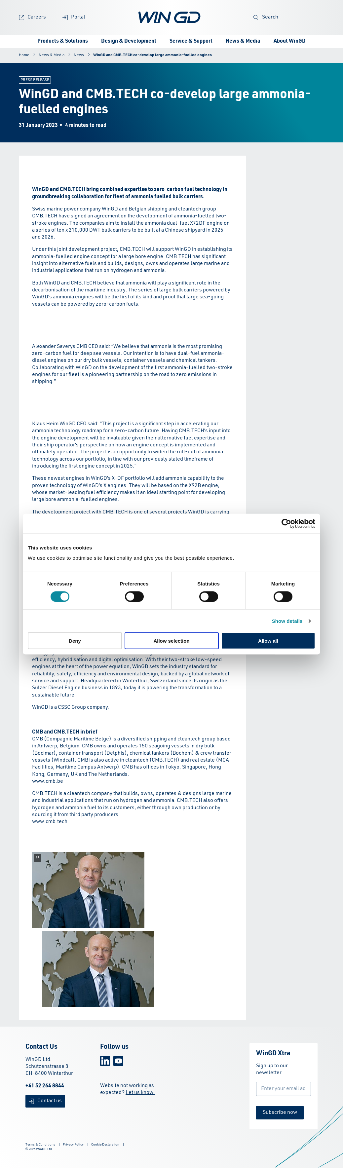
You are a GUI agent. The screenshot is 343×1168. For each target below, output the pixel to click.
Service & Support (191, 41)
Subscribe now (280, 1112)
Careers (32, 17)
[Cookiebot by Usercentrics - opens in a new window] (286, 523)
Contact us (45, 1101)
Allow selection (171, 641)
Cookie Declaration (105, 1144)
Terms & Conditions (40, 1144)
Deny (75, 641)
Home (24, 55)
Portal (73, 17)
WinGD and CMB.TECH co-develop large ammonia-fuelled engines (152, 55)
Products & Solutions (62, 41)
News (79, 55)
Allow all (268, 641)
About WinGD (290, 41)
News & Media (243, 41)
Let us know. (140, 1092)
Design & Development (128, 41)
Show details (287, 620)
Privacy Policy (73, 1144)
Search (265, 17)
